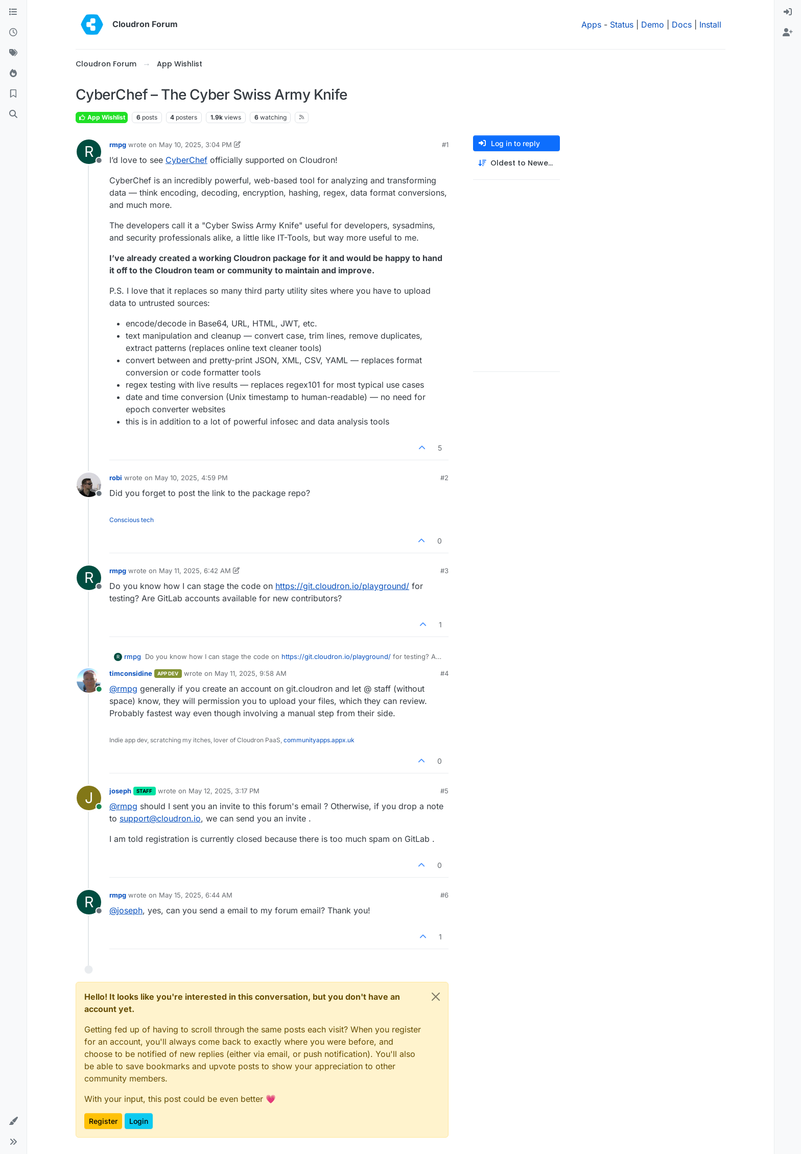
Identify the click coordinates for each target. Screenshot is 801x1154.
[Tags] (13, 53)
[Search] (13, 114)
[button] (13, 1121)
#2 (444, 478)
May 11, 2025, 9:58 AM (251, 673)
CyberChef (186, 160)
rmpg (117, 144)
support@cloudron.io (160, 818)
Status (621, 24)
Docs (682, 24)
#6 (444, 895)
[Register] (788, 33)
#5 (444, 791)
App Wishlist (101, 117)
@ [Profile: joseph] (126, 910)
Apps (591, 24)
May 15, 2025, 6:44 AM (195, 895)
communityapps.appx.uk (319, 740)
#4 (444, 673)
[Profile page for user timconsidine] (89, 680)
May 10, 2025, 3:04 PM (195, 144)
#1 (445, 144)
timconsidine (130, 673)
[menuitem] (788, 12)
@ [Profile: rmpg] (123, 689)
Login (138, 1121)
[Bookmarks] (13, 94)
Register (103, 1121)
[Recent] (13, 33)
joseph (120, 791)
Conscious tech (131, 520)
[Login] (788, 12)
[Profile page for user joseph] (89, 798)
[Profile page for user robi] (89, 485)
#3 (444, 571)
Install (710, 24)
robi (115, 478)
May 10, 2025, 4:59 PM (191, 478)
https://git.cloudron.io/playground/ (342, 586)
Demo (652, 24)
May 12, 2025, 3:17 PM (224, 791)
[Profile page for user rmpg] (89, 151)
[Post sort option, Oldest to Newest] (516, 163)
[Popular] (13, 73)
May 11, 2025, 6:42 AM (195, 571)
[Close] (435, 996)
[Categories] (13, 12)
